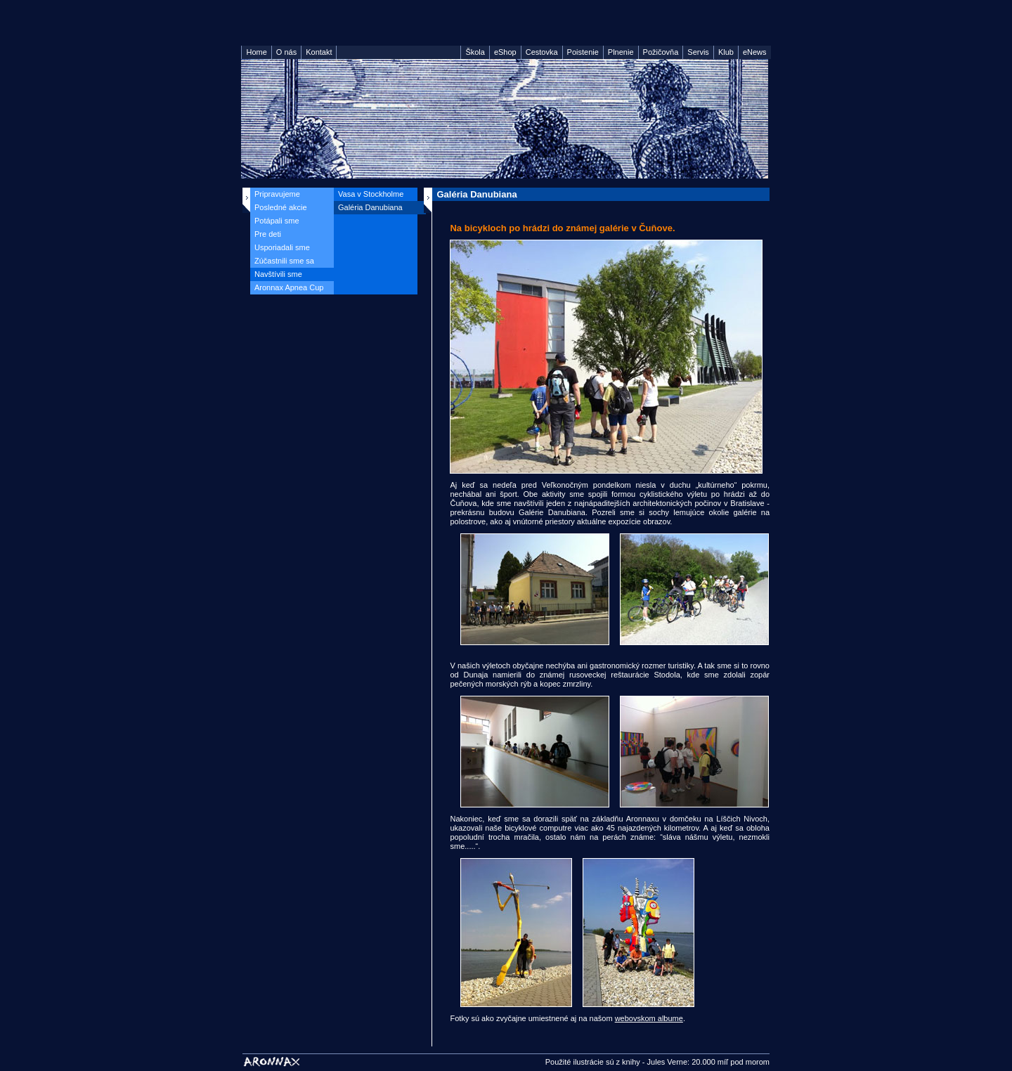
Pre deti (267, 234)
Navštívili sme (278, 274)
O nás (286, 52)
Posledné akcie (280, 207)
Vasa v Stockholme (370, 194)
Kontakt (319, 52)
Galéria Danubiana (370, 207)
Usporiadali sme (282, 247)
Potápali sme (276, 220)
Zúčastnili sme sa (284, 261)
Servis (698, 52)
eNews (755, 52)
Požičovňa (661, 52)
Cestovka (542, 52)
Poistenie (583, 52)
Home (256, 52)
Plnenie (621, 52)
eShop (505, 52)
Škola (475, 52)
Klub (726, 52)
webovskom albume (649, 1018)
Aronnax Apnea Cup (288, 287)
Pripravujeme (277, 194)
